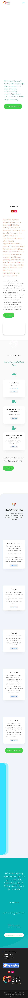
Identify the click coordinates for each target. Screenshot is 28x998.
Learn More (14, 391)
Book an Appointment (14, 750)
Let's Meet (14, 418)
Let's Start (14, 446)
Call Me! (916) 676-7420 (13, 106)
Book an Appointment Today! (14, 935)
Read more (8, 315)
